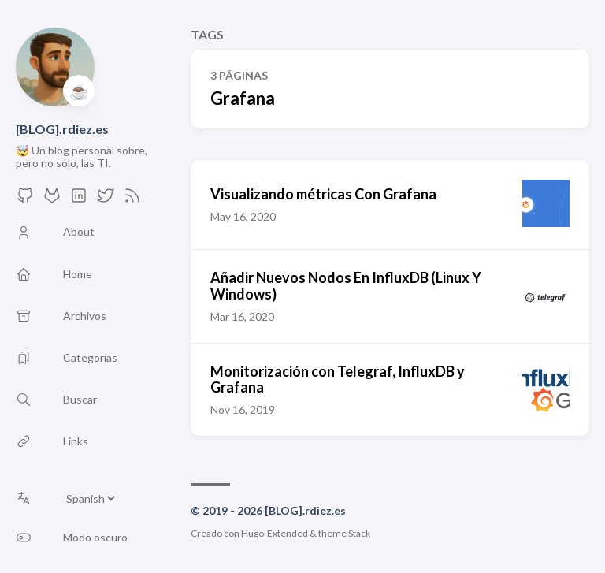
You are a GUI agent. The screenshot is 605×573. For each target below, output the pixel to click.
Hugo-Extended (274, 533)
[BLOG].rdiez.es (62, 128)
